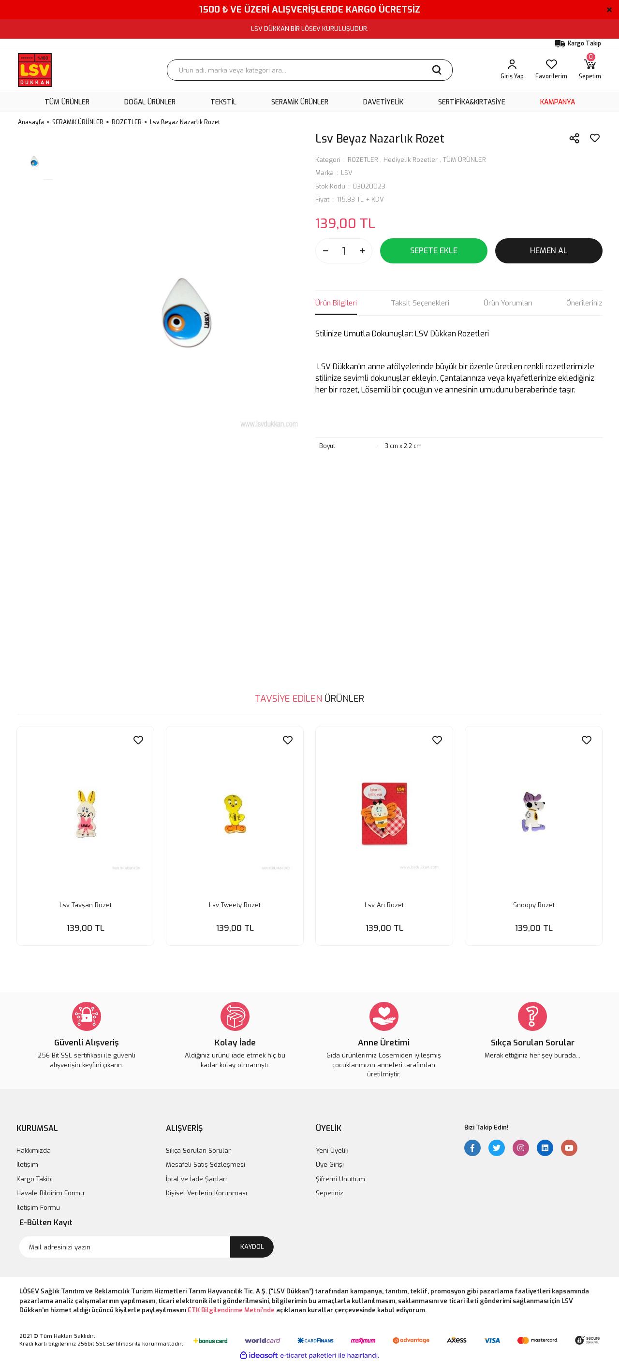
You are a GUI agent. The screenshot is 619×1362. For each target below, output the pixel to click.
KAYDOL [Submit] (252, 1246)
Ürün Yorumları (508, 303)
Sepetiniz (329, 1192)
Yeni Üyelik (332, 1150)
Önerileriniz (584, 303)
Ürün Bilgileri (336, 303)
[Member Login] (512, 70)
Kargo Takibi (34, 1178)
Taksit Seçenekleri (420, 303)
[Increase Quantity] (362, 251)
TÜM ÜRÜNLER (464, 160)
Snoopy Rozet (534, 904)
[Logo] (35, 70)
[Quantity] (344, 251)
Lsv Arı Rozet (384, 904)
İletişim (27, 1164)
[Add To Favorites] (595, 138)
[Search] (310, 70)
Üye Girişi (330, 1164)
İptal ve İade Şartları (196, 1178)
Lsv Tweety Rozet (235, 904)
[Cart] (590, 70)
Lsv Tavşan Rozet (85, 904)
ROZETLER (363, 160)
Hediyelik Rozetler (410, 160)
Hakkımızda (33, 1150)
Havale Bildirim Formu (50, 1192)
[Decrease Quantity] (325, 251)
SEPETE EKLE (433, 251)
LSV (347, 173)
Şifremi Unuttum (340, 1178)
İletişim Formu (38, 1207)
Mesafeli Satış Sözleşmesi (205, 1164)
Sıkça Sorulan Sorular (198, 1150)
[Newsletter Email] (146, 1246)
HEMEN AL (549, 251)
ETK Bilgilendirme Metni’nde (231, 1309)
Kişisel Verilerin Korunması (206, 1192)
